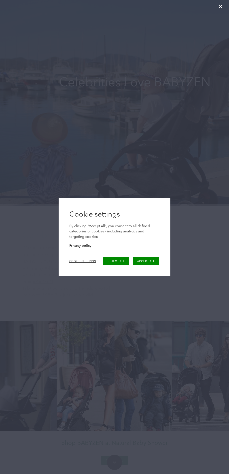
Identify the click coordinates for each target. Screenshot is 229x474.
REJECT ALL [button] (116, 261)
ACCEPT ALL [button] (146, 261)
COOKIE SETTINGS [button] (82, 261)
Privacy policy (80, 245)
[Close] (221, 7)
